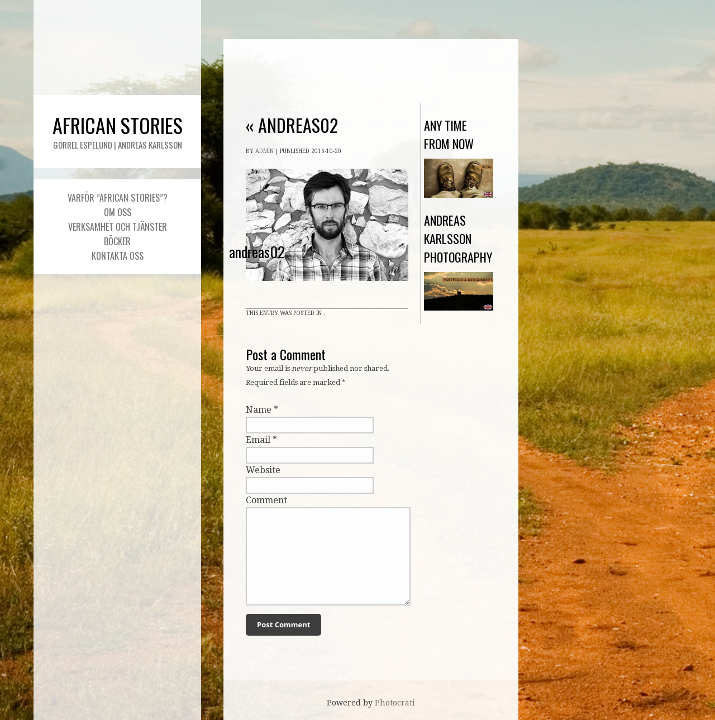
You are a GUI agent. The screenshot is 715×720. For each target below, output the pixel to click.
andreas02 (292, 125)
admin (264, 151)
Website (263, 470)
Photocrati (395, 702)
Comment (266, 500)
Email (258, 440)
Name (258, 409)
